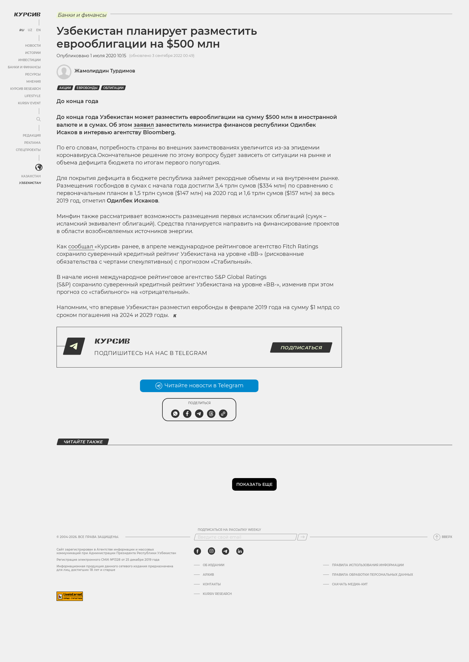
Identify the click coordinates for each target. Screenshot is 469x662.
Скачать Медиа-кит (350, 584)
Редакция (31, 135)
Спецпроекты (28, 150)
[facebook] (197, 551)
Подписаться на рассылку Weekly (229, 530)
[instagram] (211, 551)
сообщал (81, 246)
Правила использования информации (368, 565)
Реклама (32, 142)
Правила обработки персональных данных (372, 575)
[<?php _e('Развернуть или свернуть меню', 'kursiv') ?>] (38, 167)
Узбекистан (29, 183)
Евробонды (87, 88)
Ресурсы (32, 74)
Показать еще (254, 484)
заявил (144, 125)
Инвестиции (29, 60)
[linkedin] (239, 551)
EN (38, 30)
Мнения (33, 81)
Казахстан (30, 176)
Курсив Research (25, 88)
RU (21, 30)
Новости (32, 45)
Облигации (113, 88)
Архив (208, 575)
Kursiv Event (29, 103)
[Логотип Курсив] (26, 14)
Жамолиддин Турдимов (104, 71)
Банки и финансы (23, 67)
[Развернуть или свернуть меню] (38, 119)
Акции (65, 88)
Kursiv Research (217, 594)
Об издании (213, 565)
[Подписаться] (302, 537)
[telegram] (225, 551)
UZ (30, 30)
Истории (32, 53)
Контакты (212, 584)
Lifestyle (32, 96)
